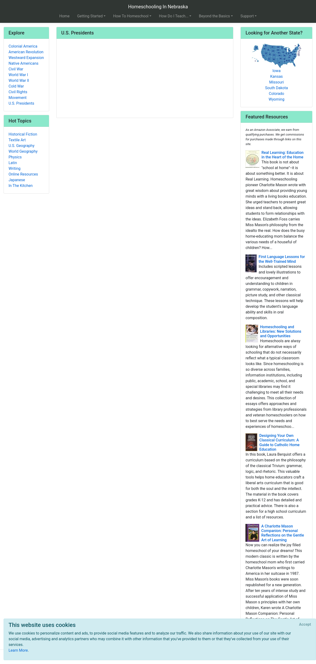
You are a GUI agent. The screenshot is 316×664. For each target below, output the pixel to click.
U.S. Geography (21, 145)
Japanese (17, 180)
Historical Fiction (23, 134)
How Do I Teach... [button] (173, 16)
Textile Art (17, 140)
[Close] (305, 624)
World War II (19, 80)
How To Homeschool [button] (130, 16)
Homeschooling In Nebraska (158, 7)
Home (64, 16)
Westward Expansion (26, 57)
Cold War (16, 86)
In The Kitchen (21, 185)
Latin (13, 163)
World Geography (23, 151)
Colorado (276, 93)
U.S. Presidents (21, 103)
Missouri (276, 82)
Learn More (18, 650)
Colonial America (23, 46)
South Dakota (276, 88)
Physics (15, 157)
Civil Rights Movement (18, 95)
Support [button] (247, 16)
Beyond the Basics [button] (214, 16)
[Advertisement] (145, 78)
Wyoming (276, 99)
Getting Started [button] (90, 16)
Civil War (16, 69)
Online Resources (23, 174)
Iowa (277, 70)
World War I (18, 75)
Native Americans (23, 63)
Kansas (276, 76)
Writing (14, 168)
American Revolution (26, 52)
